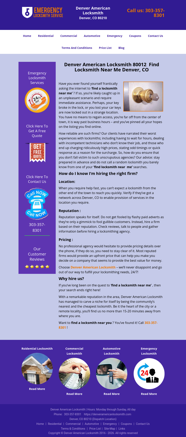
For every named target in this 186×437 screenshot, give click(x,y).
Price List (105, 48)
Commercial (68, 36)
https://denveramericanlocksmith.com (107, 414)
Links (122, 428)
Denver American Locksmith (93, 267)
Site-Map (109, 428)
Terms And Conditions (77, 48)
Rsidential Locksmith (37, 348)
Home (27, 36)
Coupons (135, 36)
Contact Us (155, 36)
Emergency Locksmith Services (37, 78)
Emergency (114, 36)
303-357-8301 (155, 12)
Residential (46, 36)
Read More (37, 389)
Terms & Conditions (73, 428)
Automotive (92, 36)
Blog (121, 48)
